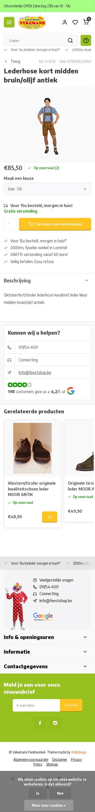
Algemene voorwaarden (30, 759)
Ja (37, 793)
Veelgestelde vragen (56, 580)
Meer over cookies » (49, 805)
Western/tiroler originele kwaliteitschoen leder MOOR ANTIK (32, 489)
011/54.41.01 (28, 347)
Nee (60, 793)
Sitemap (52, 764)
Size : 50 (47, 188)
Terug (12, 61)
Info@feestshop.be (35, 372)
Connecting (28, 359)
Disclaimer (59, 759)
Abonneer (71, 705)
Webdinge (78, 752)
